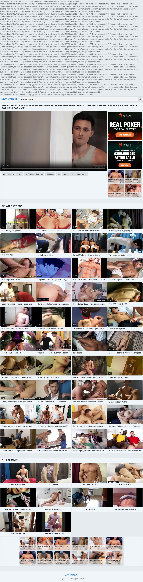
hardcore (39, 174)
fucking (19, 174)
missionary (50, 174)
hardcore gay (82, 174)
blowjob (66, 174)
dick (73, 174)
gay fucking (29, 174)
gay (4, 174)
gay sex (11, 174)
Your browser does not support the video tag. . (53, 141)
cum (58, 174)
